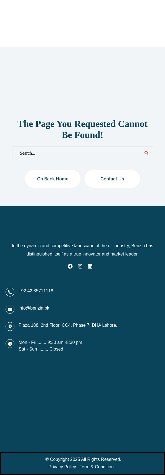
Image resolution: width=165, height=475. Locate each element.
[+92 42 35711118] (10, 292)
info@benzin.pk (34, 308)
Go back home (52, 179)
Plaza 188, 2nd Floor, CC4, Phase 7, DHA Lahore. (68, 325)
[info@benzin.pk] (10, 309)
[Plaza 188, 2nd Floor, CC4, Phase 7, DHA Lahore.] (10, 326)
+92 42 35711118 (36, 290)
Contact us (112, 179)
